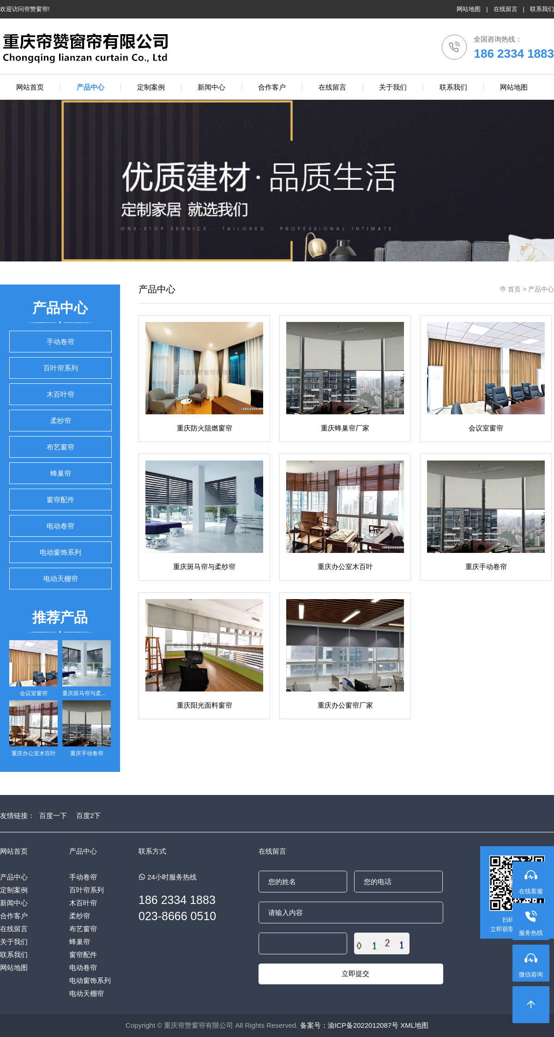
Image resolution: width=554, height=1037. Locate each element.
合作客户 (14, 915)
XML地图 (414, 1025)
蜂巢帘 (60, 473)
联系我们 (542, 9)
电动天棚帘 (60, 578)
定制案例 (14, 889)
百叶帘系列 (60, 367)
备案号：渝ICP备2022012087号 (349, 1025)
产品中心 (541, 289)
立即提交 (355, 973)
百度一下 (53, 815)
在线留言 (506, 9)
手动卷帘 (60, 341)
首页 (514, 289)
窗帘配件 (60, 499)
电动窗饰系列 (60, 552)
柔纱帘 (60, 420)
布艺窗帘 (60, 446)
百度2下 (88, 815)
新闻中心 (14, 902)
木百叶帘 (60, 394)
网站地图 (469, 9)
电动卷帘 (60, 525)
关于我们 (14, 941)
